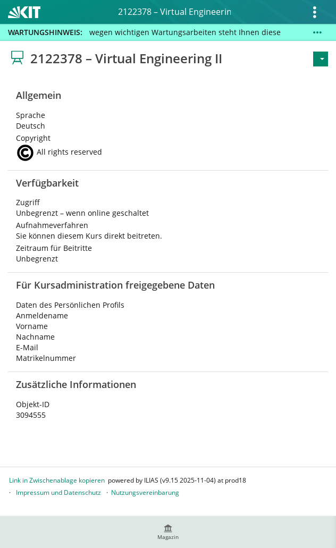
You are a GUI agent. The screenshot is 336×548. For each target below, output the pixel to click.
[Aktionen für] (320, 59)
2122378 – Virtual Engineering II (174, 12)
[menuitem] (168, 532)
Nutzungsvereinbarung (145, 492)
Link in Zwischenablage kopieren (57, 480)
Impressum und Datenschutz (58, 492)
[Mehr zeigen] (317, 32)
